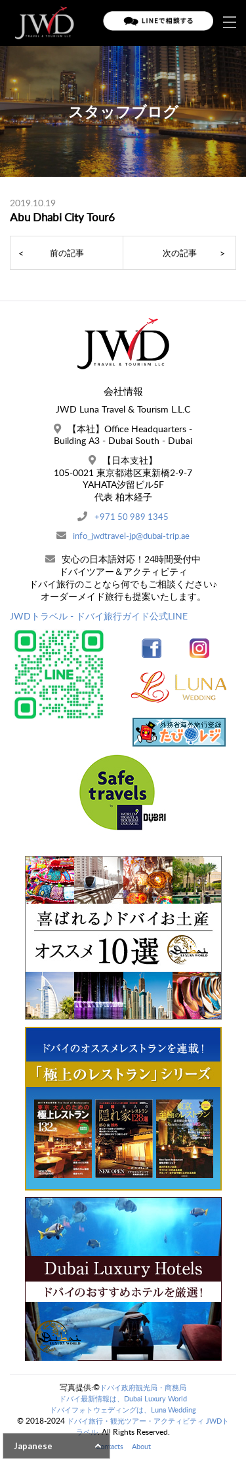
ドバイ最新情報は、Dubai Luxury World (123, 1398)
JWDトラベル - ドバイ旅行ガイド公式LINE (99, 616)
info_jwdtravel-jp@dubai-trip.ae (131, 535)
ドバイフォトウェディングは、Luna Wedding (123, 1409)
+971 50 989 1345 (131, 516)
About (143, 1446)
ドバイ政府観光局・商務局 (143, 1387)
